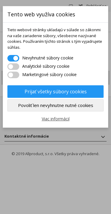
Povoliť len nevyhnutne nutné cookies (55, 105)
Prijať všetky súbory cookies (56, 91)
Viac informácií (56, 119)
